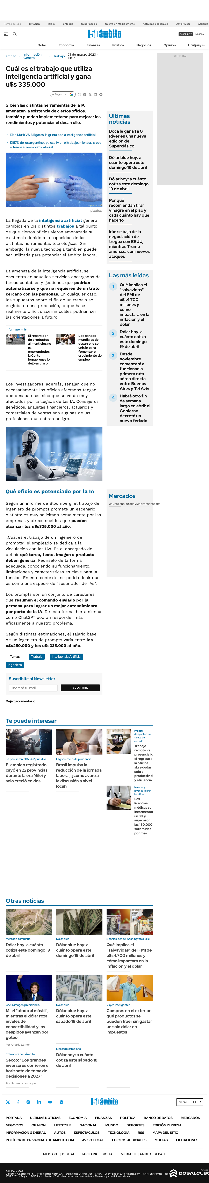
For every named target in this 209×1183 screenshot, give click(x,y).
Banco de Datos (158, 1118)
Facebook (18, 1102)
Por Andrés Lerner (18, 1044)
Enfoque (68, 23)
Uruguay (194, 45)
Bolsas (126, 504)
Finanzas (93, 45)
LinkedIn (39, 1102)
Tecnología (119, 1132)
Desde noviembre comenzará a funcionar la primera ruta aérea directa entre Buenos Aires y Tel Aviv (134, 371)
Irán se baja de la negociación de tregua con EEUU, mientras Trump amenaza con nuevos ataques (129, 244)
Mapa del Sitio (165, 1132)
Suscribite (80, 687)
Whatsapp (61, 1102)
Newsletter (190, 1102)
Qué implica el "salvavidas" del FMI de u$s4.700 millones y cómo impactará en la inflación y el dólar (134, 304)
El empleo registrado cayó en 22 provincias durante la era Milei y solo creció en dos (27, 773)
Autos (60, 1132)
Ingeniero (15, 665)
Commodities (140, 504)
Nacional (88, 1125)
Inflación (34, 23)
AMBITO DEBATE (143, 1154)
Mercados (190, 1118)
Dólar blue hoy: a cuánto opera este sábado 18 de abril (74, 1016)
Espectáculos (87, 1132)
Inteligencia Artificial (66, 656)
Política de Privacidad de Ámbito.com (40, 1140)
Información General (32, 56)
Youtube (50, 1102)
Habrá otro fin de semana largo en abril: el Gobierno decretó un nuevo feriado (135, 408)
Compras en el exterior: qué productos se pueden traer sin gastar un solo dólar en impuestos (129, 1021)
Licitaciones (187, 1140)
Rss (141, 1132)
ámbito (11, 56)
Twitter (8, 1102)
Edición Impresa (167, 1125)
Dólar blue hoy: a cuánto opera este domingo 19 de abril (128, 162)
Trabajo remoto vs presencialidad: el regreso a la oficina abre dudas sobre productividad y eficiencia (146, 763)
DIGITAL (59, 1154)
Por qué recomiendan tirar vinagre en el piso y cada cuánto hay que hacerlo (129, 210)
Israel (51, 23)
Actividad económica (155, 23)
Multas (161, 1140)
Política (118, 45)
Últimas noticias (45, 1118)
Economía (66, 45)
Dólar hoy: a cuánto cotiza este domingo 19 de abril (129, 184)
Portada (14, 1118)
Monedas (115, 504)
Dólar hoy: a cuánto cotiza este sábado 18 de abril (77, 1060)
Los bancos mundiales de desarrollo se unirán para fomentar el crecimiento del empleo (90, 348)
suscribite (186, 34)
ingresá (199, 34)
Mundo (111, 1125)
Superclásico (89, 23)
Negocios (143, 45)
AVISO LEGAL (93, 1140)
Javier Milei (183, 23)
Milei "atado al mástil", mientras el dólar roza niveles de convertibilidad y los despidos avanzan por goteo (27, 1024)
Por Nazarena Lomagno (21, 1083)
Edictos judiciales (129, 1140)
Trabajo (59, 56)
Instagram (28, 1102)
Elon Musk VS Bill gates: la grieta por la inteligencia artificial (52, 135)
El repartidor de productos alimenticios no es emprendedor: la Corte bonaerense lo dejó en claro (39, 350)
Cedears (154, 504)
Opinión (170, 45)
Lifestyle (62, 1125)
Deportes (135, 1125)
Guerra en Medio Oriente (120, 23)
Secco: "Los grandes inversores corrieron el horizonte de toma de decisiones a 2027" (28, 1068)
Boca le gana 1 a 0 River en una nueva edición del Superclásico (127, 138)
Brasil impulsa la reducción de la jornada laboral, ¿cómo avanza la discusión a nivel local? (79, 775)
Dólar (42, 45)
